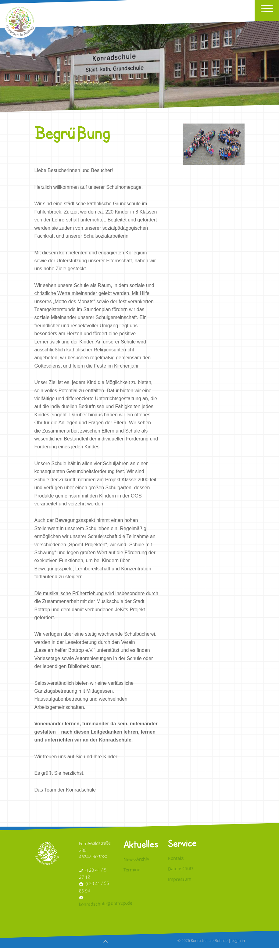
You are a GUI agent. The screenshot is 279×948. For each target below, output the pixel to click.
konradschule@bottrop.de (105, 903)
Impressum (179, 879)
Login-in (238, 940)
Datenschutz (181, 868)
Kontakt (176, 858)
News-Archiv (136, 859)
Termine (131, 870)
